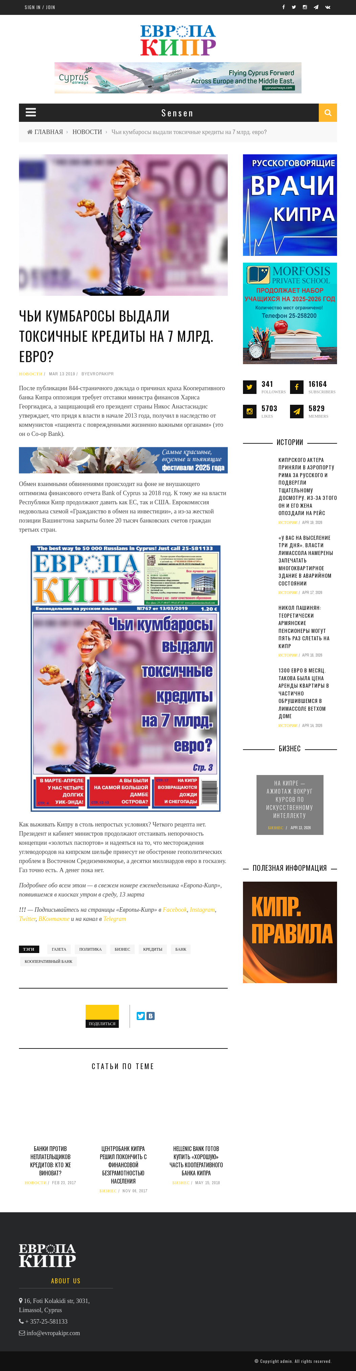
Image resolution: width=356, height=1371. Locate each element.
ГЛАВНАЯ (49, 132)
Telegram (114, 918)
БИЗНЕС (108, 1191)
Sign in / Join (40, 7)
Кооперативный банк (48, 961)
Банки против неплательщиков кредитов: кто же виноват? (50, 1161)
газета (59, 949)
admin (286, 1361)
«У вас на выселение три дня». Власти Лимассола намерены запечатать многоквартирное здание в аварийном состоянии (306, 560)
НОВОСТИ (87, 132)
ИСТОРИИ (288, 522)
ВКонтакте (55, 918)
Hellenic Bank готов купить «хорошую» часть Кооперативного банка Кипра (196, 1161)
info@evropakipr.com (53, 1333)
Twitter (27, 918)
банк (180, 949)
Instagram (202, 909)
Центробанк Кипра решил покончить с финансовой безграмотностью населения (123, 1165)
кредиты (152, 949)
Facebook (175, 909)
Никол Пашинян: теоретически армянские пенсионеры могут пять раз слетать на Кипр (304, 626)
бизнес (122, 949)
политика (90, 949)
